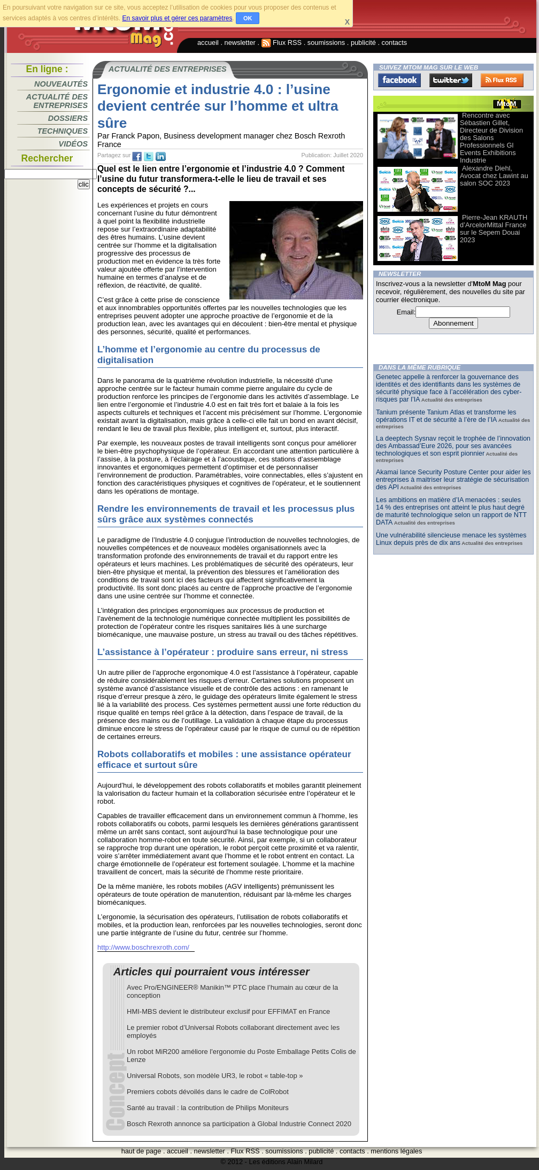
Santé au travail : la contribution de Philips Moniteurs (208, 1108)
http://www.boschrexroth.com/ (143, 947)
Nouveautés (61, 84)
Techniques (62, 131)
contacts (394, 43)
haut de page (141, 1151)
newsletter (240, 43)
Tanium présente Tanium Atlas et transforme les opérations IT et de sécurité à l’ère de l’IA (446, 416)
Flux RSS (281, 43)
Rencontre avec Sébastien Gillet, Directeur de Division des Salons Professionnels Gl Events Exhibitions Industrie (491, 137)
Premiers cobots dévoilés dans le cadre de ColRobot (208, 1092)
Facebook (399, 80)
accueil (208, 43)
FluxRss (502, 80)
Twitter (450, 80)
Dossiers (68, 118)
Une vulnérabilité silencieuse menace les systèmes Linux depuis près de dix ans (451, 539)
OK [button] (247, 18)
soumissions (326, 43)
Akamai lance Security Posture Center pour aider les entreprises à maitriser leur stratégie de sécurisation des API (453, 479)
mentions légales (396, 1151)
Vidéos (73, 144)
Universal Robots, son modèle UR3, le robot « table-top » (215, 1076)
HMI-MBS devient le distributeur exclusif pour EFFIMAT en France (228, 1011)
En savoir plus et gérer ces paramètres (177, 18)
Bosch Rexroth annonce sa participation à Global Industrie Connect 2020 (239, 1124)
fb (137, 156)
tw (148, 156)
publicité (363, 43)
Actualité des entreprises (57, 101)
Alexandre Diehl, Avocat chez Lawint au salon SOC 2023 (494, 175)
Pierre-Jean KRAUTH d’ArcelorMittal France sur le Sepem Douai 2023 (493, 228)
